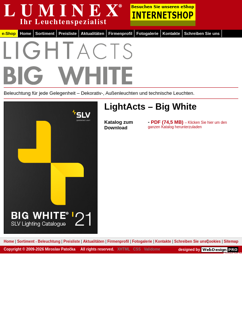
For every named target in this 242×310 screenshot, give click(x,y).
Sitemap (231, 241)
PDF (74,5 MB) (187, 124)
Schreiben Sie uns (202, 33)
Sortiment (44, 33)
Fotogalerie (147, 33)
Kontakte (171, 33)
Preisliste (67, 33)
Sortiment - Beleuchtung (38, 241)
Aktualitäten (92, 33)
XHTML (123, 249)
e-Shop (9, 33)
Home (25, 33)
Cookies (213, 241)
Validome (152, 249)
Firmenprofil (120, 33)
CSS (137, 249)
